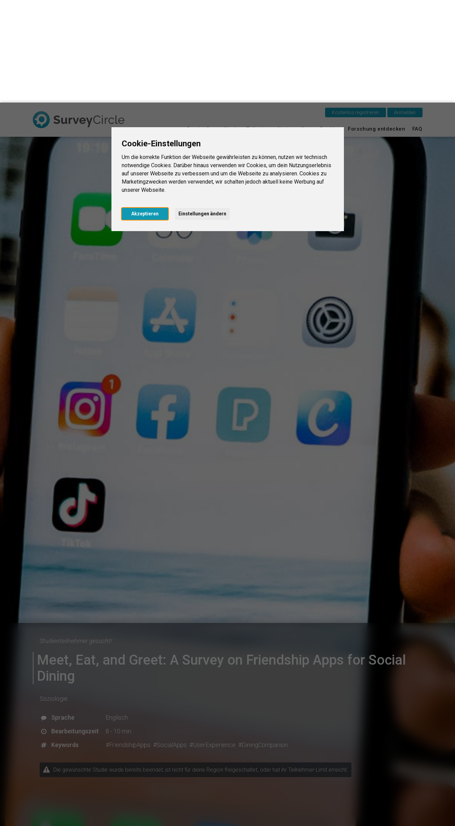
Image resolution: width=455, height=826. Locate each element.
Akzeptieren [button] (145, 111)
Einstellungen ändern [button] (202, 111)
